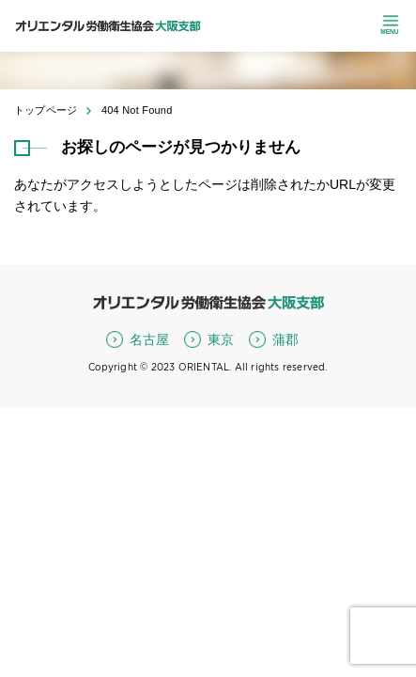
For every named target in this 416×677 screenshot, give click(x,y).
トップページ (45, 110)
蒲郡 (285, 339)
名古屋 (149, 339)
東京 (221, 339)
